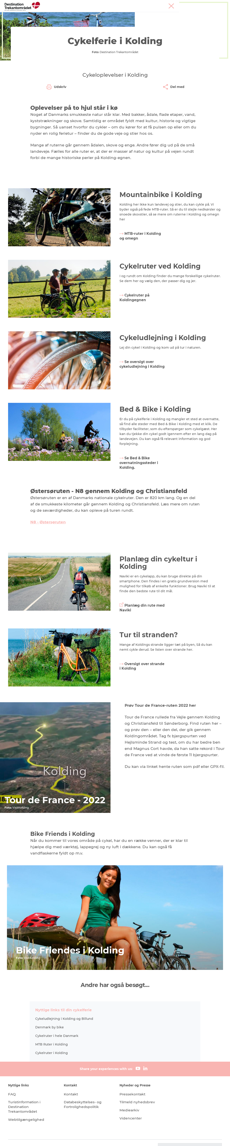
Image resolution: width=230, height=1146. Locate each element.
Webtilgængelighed (27, 1108)
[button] (189, 1137)
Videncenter (130, 1107)
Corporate (219, 4)
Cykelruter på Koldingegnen (134, 359)
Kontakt (71, 1083)
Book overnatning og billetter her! (142, 19)
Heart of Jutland (64, 14)
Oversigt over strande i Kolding (135, 726)
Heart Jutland (67, 33)
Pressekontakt (132, 1083)
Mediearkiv (129, 1099)
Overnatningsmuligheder (157, 14)
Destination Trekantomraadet (28, 33)
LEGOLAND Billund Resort (107, 14)
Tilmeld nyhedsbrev (137, 1091)
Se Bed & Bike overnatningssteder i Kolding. (139, 523)
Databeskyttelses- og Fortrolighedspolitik (83, 1093)
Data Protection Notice (97, 1137)
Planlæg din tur (93, 19)
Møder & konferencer (194, 4)
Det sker (67, 19)
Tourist (170, 4)
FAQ (13, 1083)
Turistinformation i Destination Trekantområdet (26, 1096)
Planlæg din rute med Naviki (137, 668)
